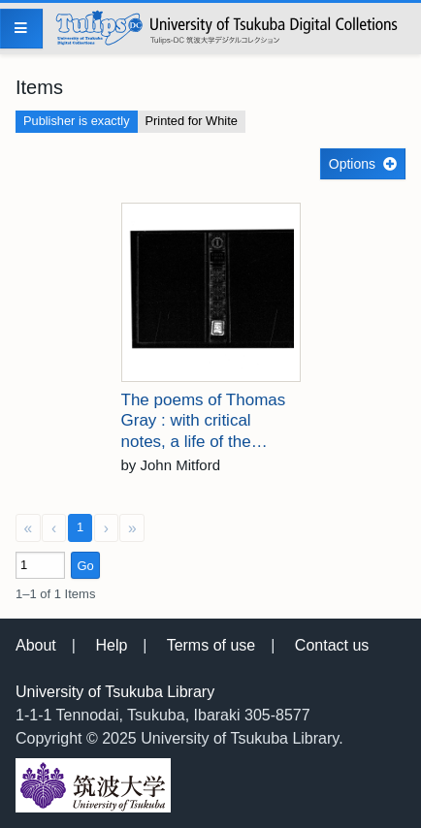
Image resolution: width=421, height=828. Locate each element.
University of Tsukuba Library (115, 692)
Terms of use (211, 645)
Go (85, 565)
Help (111, 645)
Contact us (332, 645)
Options (352, 164)
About (36, 645)
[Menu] (21, 28)
